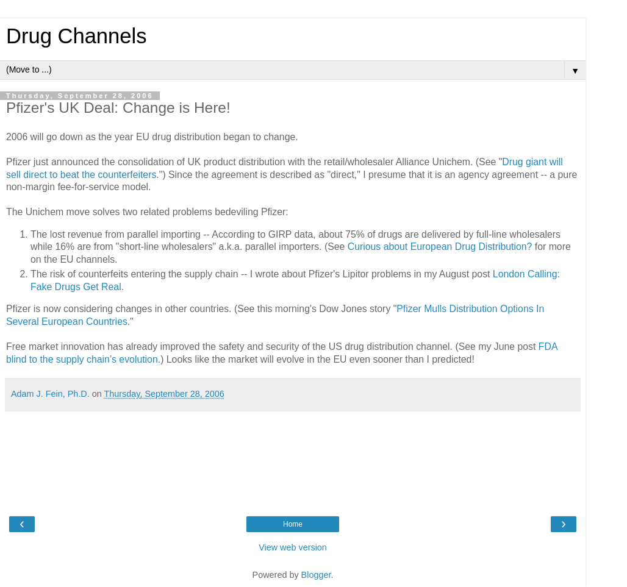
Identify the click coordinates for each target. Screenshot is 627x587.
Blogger (316, 575)
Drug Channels (76, 36)
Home (293, 524)
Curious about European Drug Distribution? (440, 246)
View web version (293, 547)
